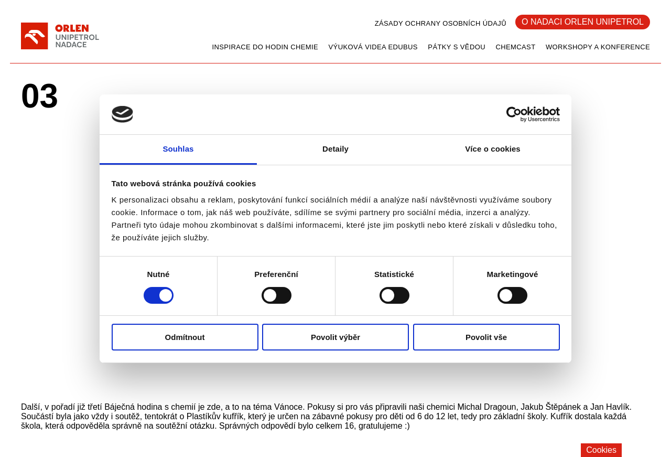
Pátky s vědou (456, 47)
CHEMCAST (515, 47)
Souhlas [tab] (178, 148)
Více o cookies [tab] (493, 148)
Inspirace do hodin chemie (265, 47)
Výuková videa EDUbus (373, 47)
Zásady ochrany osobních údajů (440, 23)
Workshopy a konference (598, 47)
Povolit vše (486, 337)
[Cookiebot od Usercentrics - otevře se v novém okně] (514, 114)
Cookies (601, 449)
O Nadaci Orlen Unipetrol (583, 21)
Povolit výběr (335, 337)
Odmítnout (185, 337)
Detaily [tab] (335, 148)
